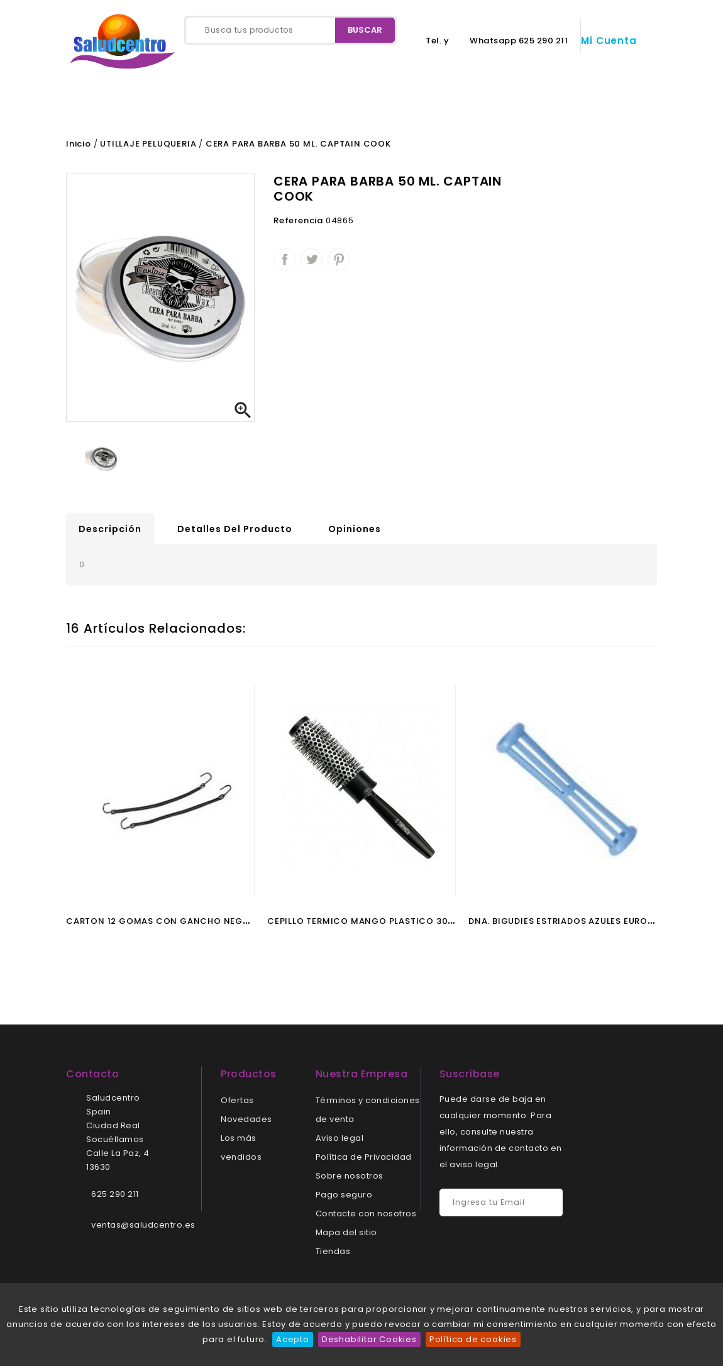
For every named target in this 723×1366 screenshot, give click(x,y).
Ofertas (237, 1104)
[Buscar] (290, 30)
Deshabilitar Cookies (369, 1339)
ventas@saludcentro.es (143, 1229)
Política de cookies (473, 1339)
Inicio (83, 105)
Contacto (151, 105)
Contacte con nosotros (366, 1217)
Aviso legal (340, 1142)
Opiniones (354, 532)
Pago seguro (344, 1198)
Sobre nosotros (350, 1180)
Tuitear (311, 263)
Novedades (246, 1123)
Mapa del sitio (346, 1236)
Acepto (292, 1339)
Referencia (298, 224)
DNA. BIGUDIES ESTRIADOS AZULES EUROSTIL (567, 925)
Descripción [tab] (110, 532)
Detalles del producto (234, 532)
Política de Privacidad (364, 1161)
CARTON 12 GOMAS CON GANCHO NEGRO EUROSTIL (183, 925)
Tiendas (333, 1255)
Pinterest (338, 263)
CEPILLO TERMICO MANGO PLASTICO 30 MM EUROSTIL (389, 925)
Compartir (284, 263)
